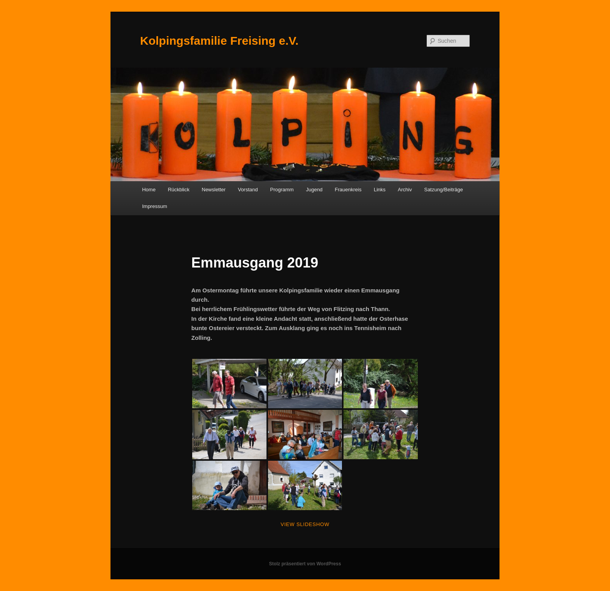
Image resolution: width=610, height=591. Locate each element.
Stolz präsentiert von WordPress (305, 564)
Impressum (154, 206)
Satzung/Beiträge (443, 189)
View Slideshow (304, 524)
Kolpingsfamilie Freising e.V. (219, 40)
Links (380, 189)
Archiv (405, 189)
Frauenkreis (348, 189)
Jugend (314, 189)
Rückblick (178, 189)
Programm (282, 189)
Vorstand (248, 189)
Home (149, 189)
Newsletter (214, 189)
